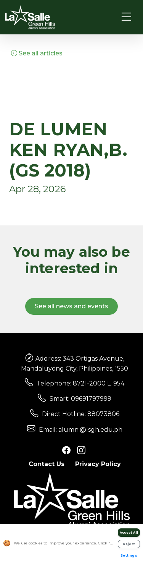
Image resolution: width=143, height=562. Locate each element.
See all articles (37, 53)
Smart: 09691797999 (80, 398)
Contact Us (46, 464)
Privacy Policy (98, 464)
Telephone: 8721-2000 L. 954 (80, 383)
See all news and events (71, 306)
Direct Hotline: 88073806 (80, 414)
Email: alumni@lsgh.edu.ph (80, 429)
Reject (129, 544)
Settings (129, 555)
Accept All (129, 532)
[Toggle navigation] (126, 17)
